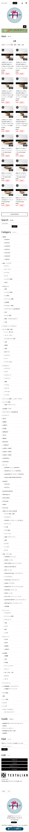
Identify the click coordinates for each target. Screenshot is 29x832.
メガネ (6, 632)
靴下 (6, 629)
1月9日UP (7, 259)
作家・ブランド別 (7, 554)
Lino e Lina (5, 507)
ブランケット (8, 619)
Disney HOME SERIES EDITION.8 (13, 477)
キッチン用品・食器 (11, 44)
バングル (7, 394)
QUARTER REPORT (8, 491)
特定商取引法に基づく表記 (9, 730)
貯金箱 (6, 662)
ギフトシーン (6, 636)
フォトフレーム (6, 683)
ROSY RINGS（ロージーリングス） (13, 563)
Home (3, 44)
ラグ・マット (8, 269)
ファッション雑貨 (9, 299)
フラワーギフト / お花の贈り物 (12, 309)
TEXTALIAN (6, 461)
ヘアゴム (7, 385)
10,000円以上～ (6, 458)
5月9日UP (7, 239)
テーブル (7, 272)
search (15, 3)
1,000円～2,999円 (7, 448)
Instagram (14, 763)
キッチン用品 (8, 315)
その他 (6, 527)
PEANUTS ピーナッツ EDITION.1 (13, 470)
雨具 (6, 540)
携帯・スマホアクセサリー (11, 318)
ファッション (8, 533)
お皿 (6, 342)
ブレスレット (8, 375)
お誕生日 (5, 425)
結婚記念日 (5, 431)
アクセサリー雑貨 (9, 305)
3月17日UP (7, 252)
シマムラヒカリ (8, 576)
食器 (19, 44)
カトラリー (7, 355)
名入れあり (7, 484)
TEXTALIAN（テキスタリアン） (12, 579)
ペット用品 (5, 699)
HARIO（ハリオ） (9, 560)
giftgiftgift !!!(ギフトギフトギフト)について (13, 723)
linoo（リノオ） (8, 570)
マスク (6, 626)
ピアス (6, 371)
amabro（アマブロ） (10, 583)
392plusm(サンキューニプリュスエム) (14, 586)
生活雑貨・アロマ (7, 408)
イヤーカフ (7, 391)
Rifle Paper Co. (6, 494)
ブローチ (7, 388)
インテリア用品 (8, 292)
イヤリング (7, 378)
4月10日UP (7, 246)
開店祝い (5, 438)
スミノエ (5, 465)
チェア (6, 275)
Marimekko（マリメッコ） (11, 589)
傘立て (6, 282)
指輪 (6, 381)
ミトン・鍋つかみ (9, 332)
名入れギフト (6, 286)
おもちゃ (7, 675)
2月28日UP (7, 256)
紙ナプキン (7, 351)
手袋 (6, 623)
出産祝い (5, 428)
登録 (4, 749)
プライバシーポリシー (8, 728)
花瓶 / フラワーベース (10, 404)
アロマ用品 (7, 530)
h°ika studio (5, 501)
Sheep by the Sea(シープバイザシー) (14, 573)
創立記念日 (5, 441)
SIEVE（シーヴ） (9, 593)
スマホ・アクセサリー (8, 709)
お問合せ (5, 725)
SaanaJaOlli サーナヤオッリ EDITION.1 (14, 474)
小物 (6, 322)
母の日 (4, 418)
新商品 (4, 237)
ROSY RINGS (6, 498)
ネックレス (7, 368)
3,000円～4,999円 (7, 451)
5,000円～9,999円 (7, 455)
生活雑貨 (7, 302)
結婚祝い (5, 421)
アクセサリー (6, 365)
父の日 (4, 435)
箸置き (6, 345)
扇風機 (6, 655)
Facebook (14, 769)
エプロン (7, 543)
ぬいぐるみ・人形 (9, 672)
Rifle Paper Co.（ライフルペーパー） (14, 603)
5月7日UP (7, 242)
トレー (6, 358)
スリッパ (7, 669)
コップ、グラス (8, 335)
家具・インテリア (7, 263)
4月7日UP (7, 249)
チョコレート (6, 415)
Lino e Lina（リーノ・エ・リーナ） (13, 596)
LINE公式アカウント (14, 766)
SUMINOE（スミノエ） (10, 556)
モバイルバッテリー (9, 712)
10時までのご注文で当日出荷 (10, 511)
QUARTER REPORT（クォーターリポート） (16, 599)
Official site (14, 759)
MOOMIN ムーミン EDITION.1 (12, 467)
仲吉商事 (7, 606)
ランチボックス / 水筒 (10, 338)
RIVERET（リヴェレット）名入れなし (14, 520)
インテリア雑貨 (8, 279)
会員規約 (5, 733)
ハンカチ (7, 546)
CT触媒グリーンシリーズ (11, 688)
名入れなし (7, 487)
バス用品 (7, 295)
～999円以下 (6, 445)
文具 (6, 312)
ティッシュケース (9, 665)
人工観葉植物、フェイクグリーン (11, 686)
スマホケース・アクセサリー (10, 326)
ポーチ (6, 550)
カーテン (7, 266)
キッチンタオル (8, 361)
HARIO (4, 504)
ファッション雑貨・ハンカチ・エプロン (12, 398)
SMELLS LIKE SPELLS (10, 566)
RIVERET (5, 481)
